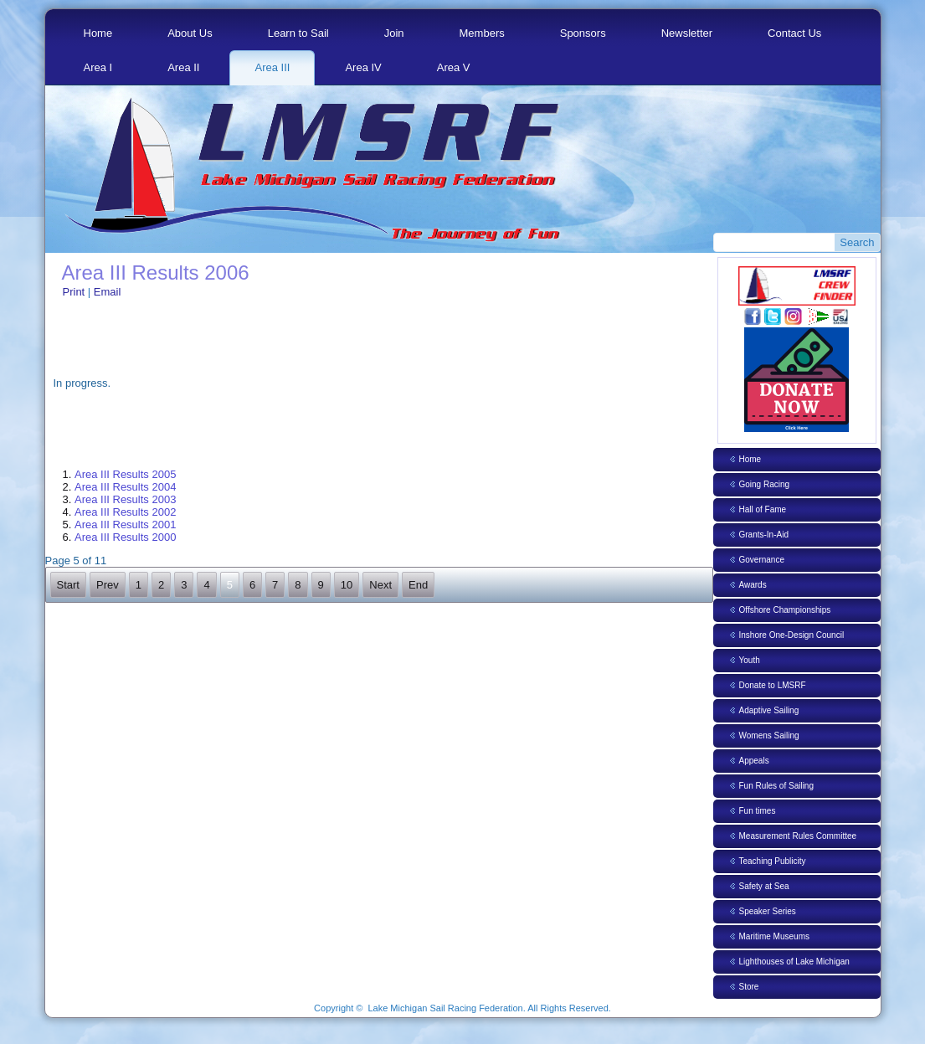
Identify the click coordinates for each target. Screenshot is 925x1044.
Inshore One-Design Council (792, 635)
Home (98, 33)
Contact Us (794, 33)
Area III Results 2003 (125, 499)
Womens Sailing (769, 735)
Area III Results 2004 (125, 487)
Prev (107, 585)
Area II (183, 67)
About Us (189, 33)
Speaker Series (767, 911)
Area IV (363, 67)
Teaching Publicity (772, 861)
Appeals (754, 760)
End (418, 585)
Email (107, 291)
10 (346, 585)
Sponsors (583, 33)
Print (75, 291)
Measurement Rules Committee (798, 836)
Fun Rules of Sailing (777, 785)
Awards (753, 584)
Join (394, 33)
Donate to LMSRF (772, 685)
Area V (453, 67)
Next (380, 585)
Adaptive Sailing (769, 710)
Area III (272, 67)
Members (482, 33)
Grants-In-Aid (764, 534)
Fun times (757, 810)
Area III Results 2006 (155, 272)
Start (68, 585)
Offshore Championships (785, 610)
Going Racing (764, 484)
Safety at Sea (764, 886)
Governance (761, 559)
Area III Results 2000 (125, 537)
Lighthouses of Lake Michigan (794, 961)
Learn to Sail (298, 33)
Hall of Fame (763, 509)
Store (749, 986)
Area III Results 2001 (125, 524)
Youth (749, 660)
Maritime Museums (774, 936)
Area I (98, 67)
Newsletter (686, 33)
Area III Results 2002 (125, 512)
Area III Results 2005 (125, 474)
